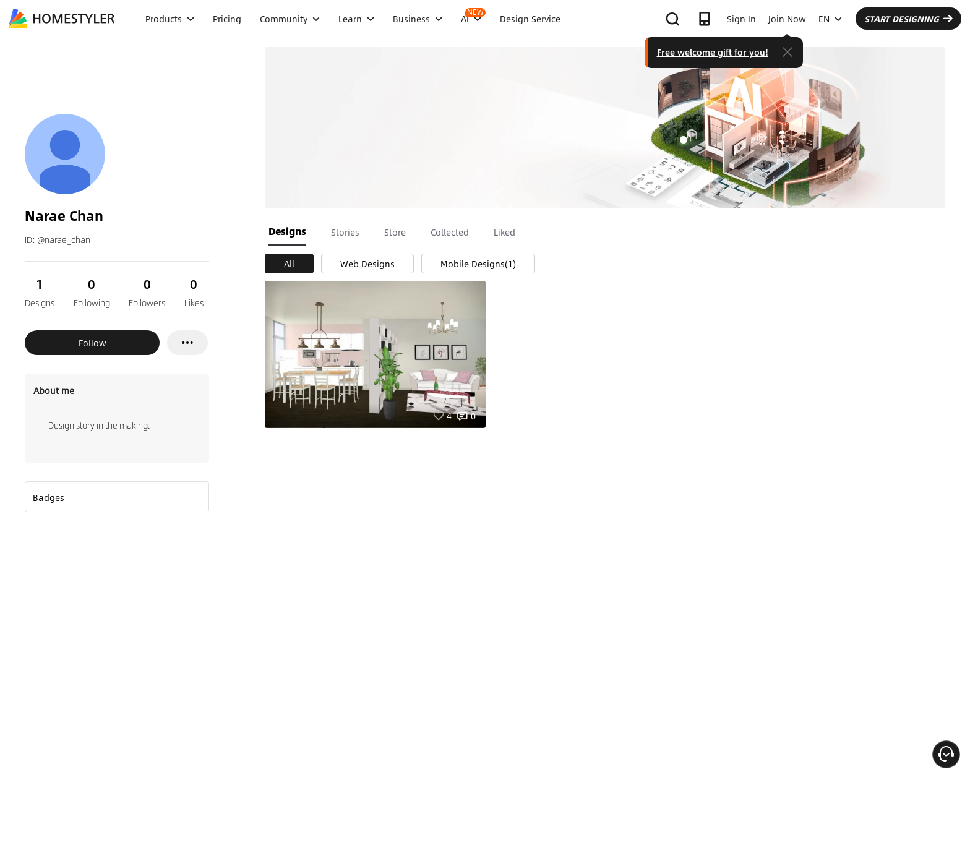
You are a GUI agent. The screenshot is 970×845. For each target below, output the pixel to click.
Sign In (741, 18)
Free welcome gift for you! (712, 52)
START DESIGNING (908, 18)
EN (830, 18)
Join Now (787, 18)
